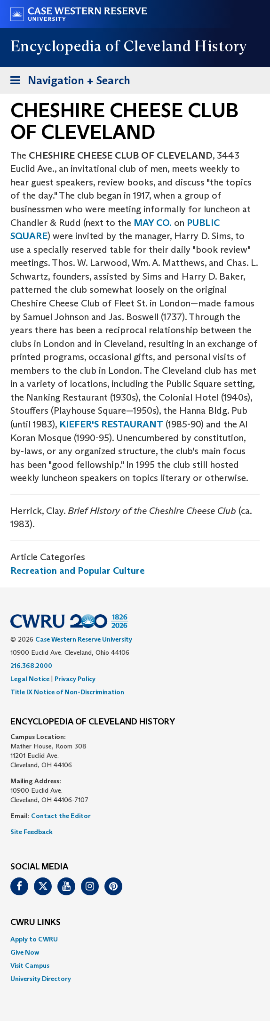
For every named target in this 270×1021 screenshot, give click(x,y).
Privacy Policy (75, 679)
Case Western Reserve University (83, 639)
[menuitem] (135, 939)
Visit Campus (29, 965)
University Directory (40, 978)
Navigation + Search (67, 82)
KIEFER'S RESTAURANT (111, 424)
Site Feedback (31, 832)
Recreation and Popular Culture (77, 570)
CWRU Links (35, 922)
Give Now (24, 952)
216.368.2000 (31, 665)
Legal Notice (29, 679)
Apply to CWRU (34, 939)
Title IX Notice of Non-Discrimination (67, 692)
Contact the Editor (61, 816)
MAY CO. (153, 222)
